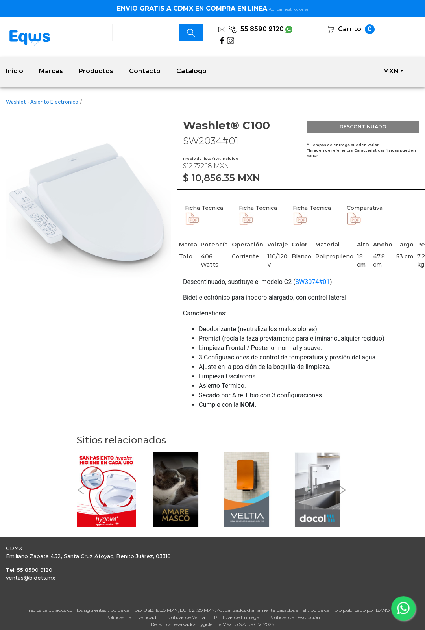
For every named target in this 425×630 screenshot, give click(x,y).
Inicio (14, 71)
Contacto (145, 71)
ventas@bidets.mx (30, 577)
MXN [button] (391, 71)
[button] (81, 490)
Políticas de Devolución (294, 617)
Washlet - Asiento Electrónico (42, 102)
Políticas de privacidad (130, 617)
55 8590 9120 (256, 29)
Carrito (349, 29)
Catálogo (191, 71)
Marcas (51, 71)
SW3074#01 (313, 281)
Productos (96, 71)
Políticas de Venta (185, 617)
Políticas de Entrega (236, 617)
